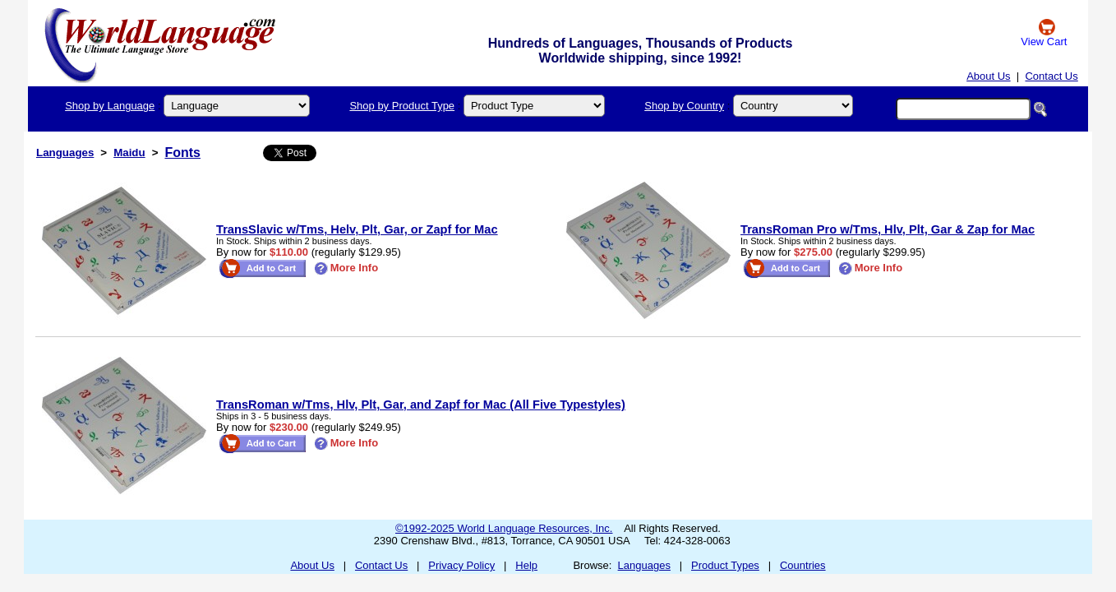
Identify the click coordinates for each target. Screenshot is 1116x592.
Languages (65, 152)
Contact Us (1051, 76)
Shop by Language (109, 105)
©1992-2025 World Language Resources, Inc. (503, 528)
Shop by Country (684, 105)
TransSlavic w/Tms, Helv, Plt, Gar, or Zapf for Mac (357, 229)
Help (526, 565)
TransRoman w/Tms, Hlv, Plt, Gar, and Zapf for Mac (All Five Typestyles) (420, 404)
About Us (988, 76)
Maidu (129, 152)
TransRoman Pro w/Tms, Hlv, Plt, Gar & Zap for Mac (887, 229)
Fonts (182, 153)
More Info (346, 267)
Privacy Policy (461, 565)
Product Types (725, 565)
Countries (803, 565)
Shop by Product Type (401, 105)
